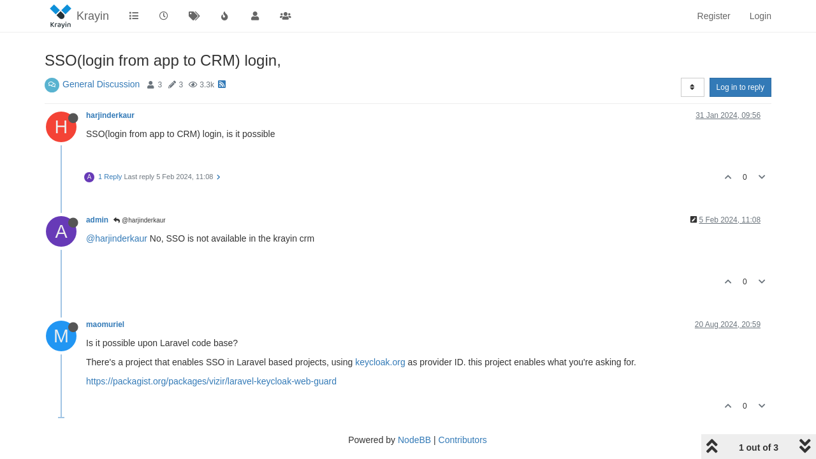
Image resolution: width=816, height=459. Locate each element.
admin (97, 219)
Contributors (463, 440)
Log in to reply (740, 87)
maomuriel (105, 324)
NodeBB (414, 440)
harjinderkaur (110, 115)
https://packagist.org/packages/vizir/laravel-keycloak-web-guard (211, 381)
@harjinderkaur (139, 220)
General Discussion (101, 84)
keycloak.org (380, 362)
